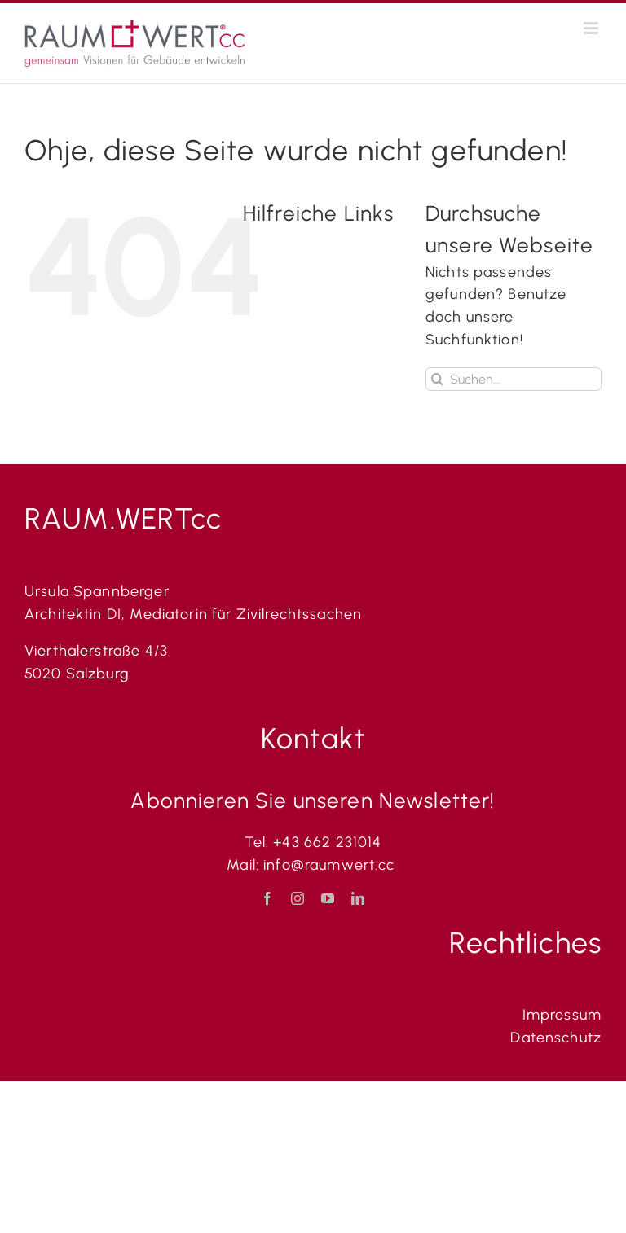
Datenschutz (556, 1038)
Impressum (562, 1015)
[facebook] (268, 898)
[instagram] (298, 898)
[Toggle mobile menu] (593, 28)
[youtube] (328, 898)
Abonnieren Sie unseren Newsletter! (312, 801)
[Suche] (437, 379)
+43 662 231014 (327, 842)
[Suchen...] (513, 379)
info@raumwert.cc (331, 865)
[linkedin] (358, 898)
